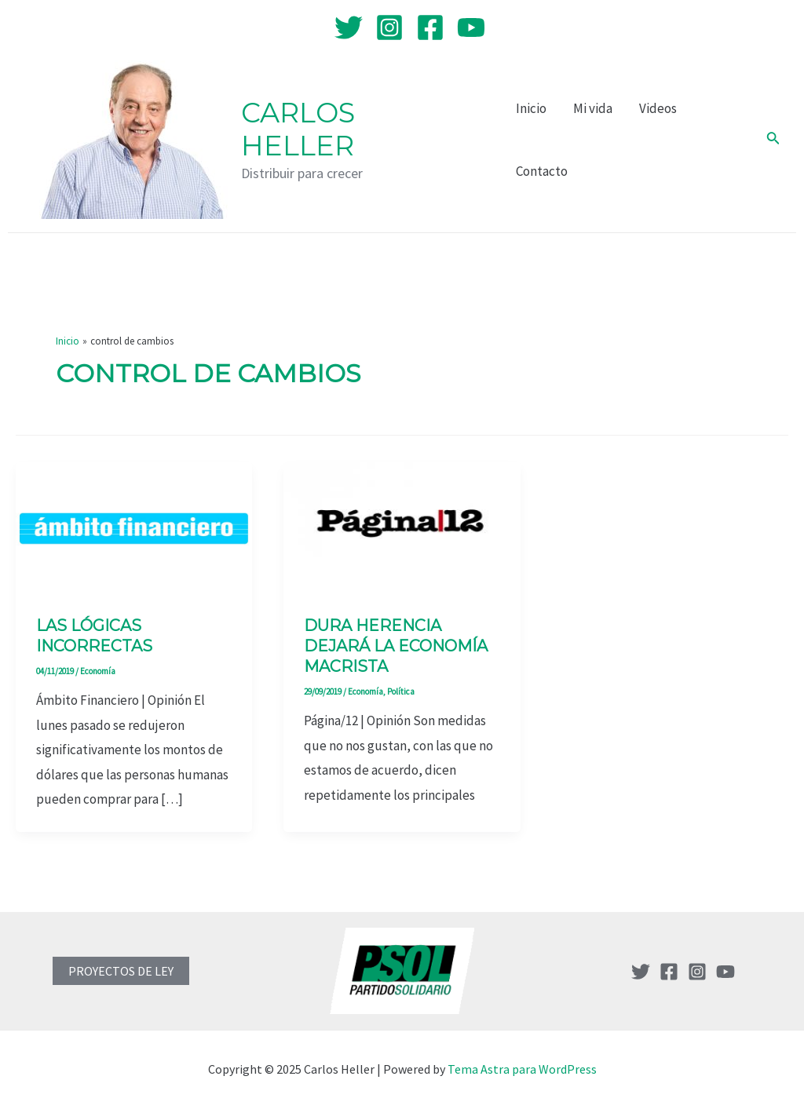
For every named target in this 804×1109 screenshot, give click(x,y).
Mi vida (592, 108)
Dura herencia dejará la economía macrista (396, 646)
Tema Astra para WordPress (522, 1069)
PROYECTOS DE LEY (121, 971)
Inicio (531, 108)
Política (401, 691)
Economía (97, 671)
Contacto (542, 171)
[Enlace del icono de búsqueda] (773, 140)
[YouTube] (471, 27)
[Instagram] (389, 27)
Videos (658, 108)
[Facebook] (430, 27)
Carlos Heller (298, 129)
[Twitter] (348, 27)
